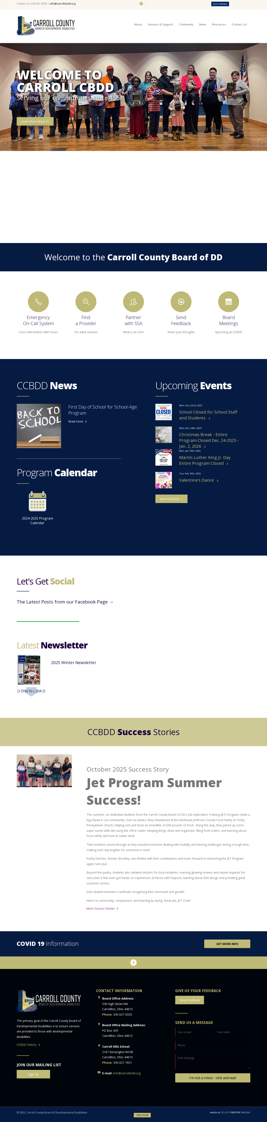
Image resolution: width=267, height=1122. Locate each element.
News (202, 24)
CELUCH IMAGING (230, 1112)
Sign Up (33, 1074)
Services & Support (160, 24)
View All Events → (171, 499)
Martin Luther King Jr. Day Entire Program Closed (204, 460)
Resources (219, 24)
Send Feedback (220, 3)
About (138, 24)
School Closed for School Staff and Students (208, 415)
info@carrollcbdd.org (63, 3)
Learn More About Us (35, 121)
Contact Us (239, 24)
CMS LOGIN (142, 1115)
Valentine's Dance (197, 480)
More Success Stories (101, 908)
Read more (75, 421)
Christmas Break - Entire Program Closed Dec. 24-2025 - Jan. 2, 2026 (209, 440)
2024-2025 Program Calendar (37, 508)
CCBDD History (27, 1045)
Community (186, 24)
